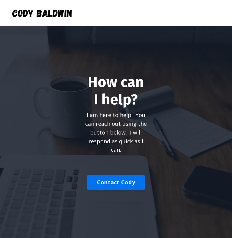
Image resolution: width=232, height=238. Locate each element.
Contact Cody (116, 182)
